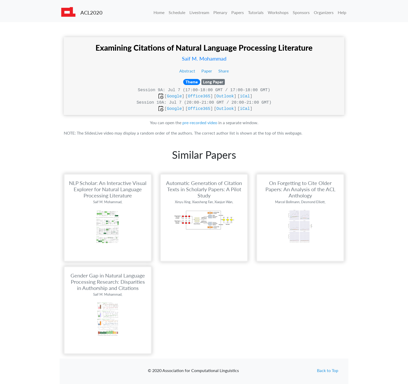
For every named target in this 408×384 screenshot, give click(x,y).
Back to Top (327, 370)
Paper (207, 70)
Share (223, 70)
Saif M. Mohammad (204, 58)
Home (159, 12)
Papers (237, 12)
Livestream (199, 12)
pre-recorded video (199, 122)
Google (174, 96)
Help (342, 12)
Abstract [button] (187, 70)
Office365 (199, 96)
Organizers (324, 12)
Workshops (278, 12)
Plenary (220, 12)
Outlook (225, 96)
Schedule (177, 12)
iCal (245, 96)
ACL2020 (91, 12)
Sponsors (301, 12)
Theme (192, 82)
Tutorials (256, 12)
